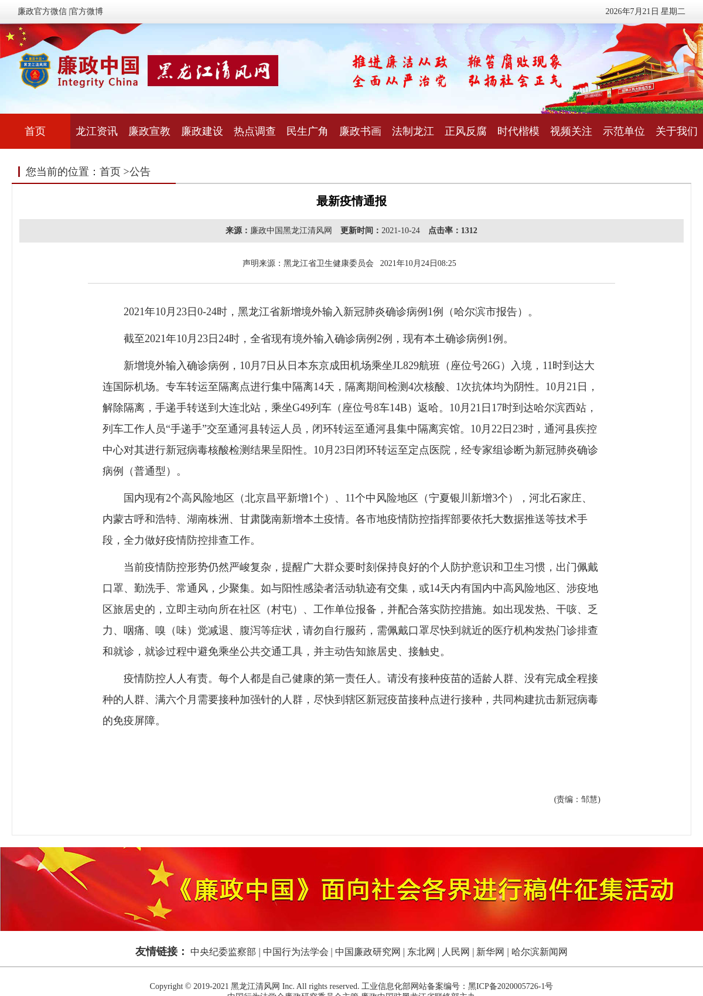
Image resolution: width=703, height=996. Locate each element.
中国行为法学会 (296, 952)
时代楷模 (518, 131)
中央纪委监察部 (223, 952)
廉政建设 (202, 131)
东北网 (421, 952)
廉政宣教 (149, 131)
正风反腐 (466, 131)
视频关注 (571, 131)
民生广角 (307, 131)
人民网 (456, 952)
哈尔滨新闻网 (539, 952)
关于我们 (677, 131)
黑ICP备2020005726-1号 (510, 986)
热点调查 (255, 131)
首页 (35, 131)
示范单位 (624, 131)
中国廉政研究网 (368, 952)
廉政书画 (360, 131)
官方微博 (86, 11)
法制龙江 (413, 131)
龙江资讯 (97, 131)
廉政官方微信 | (44, 11)
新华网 (490, 952)
